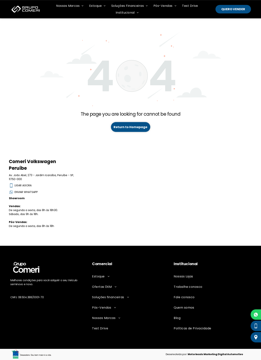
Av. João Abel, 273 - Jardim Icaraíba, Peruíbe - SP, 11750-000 (41, 177)
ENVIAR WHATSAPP (23, 192)
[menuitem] (69, 5)
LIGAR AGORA (20, 185)
